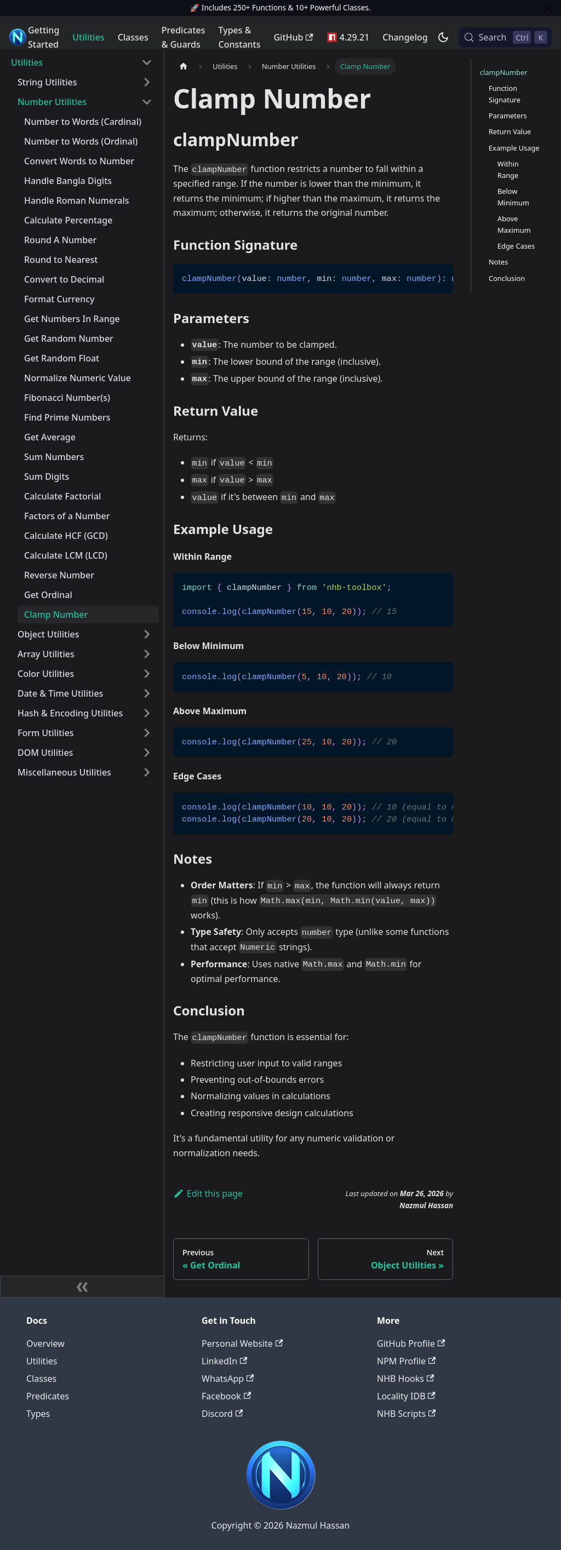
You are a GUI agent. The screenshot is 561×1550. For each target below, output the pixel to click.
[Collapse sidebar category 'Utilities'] (147, 62)
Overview (45, 1343)
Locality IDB (406, 1396)
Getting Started (43, 37)
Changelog (405, 37)
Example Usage (514, 148)
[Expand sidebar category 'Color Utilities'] (147, 673)
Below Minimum (513, 197)
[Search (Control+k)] (505, 37)
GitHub (293, 37)
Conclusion (507, 278)
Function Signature (504, 94)
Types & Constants (240, 37)
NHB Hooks (405, 1379)
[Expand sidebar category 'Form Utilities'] (147, 733)
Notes (498, 262)
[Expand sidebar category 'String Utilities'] (147, 82)
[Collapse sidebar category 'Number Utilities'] (147, 102)
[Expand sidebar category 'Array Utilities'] (147, 654)
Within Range (508, 169)
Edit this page (208, 1193)
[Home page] (183, 66)
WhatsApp (228, 1379)
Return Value (510, 131)
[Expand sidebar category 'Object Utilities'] (147, 634)
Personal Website (242, 1343)
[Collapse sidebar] (82, 1287)
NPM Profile (406, 1361)
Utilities (88, 37)
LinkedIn (224, 1361)
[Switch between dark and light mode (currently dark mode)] (443, 37)
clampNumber (503, 72)
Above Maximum (514, 224)
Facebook (226, 1396)
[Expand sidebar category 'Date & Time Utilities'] (147, 693)
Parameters (508, 115)
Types (38, 1414)
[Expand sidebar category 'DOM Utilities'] (147, 752)
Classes (133, 37)
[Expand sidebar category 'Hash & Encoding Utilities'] (147, 713)
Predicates (47, 1396)
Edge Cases (516, 246)
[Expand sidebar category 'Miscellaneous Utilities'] (147, 772)
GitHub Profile (411, 1343)
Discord (222, 1414)
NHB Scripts (406, 1414)
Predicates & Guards (183, 37)
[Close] (547, 8)
